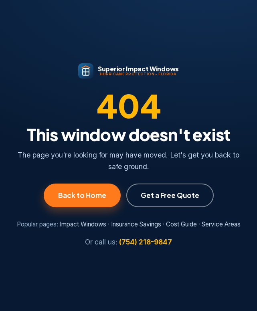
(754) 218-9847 (145, 242)
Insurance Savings (136, 224)
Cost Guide (181, 224)
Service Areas (221, 224)
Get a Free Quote (170, 195)
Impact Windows (83, 224)
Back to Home (82, 195)
